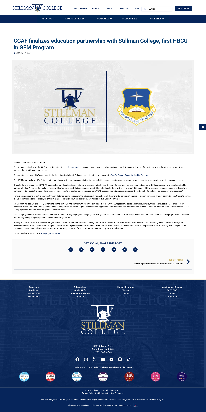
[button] (70, 249)
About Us (48, 19)
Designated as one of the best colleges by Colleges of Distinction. (103, 367)
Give (137, 8)
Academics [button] (104, 19)
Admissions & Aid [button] (76, 19)
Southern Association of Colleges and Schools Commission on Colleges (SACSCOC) (104, 400)
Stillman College (75, 167)
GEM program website (50, 233)
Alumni (95, 8)
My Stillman (80, 8)
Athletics (157, 19)
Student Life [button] (131, 19)
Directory (124, 8)
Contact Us (119, 393)
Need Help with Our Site (104, 393)
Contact (109, 8)
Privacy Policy (87, 393)
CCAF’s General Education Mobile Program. (130, 175)
